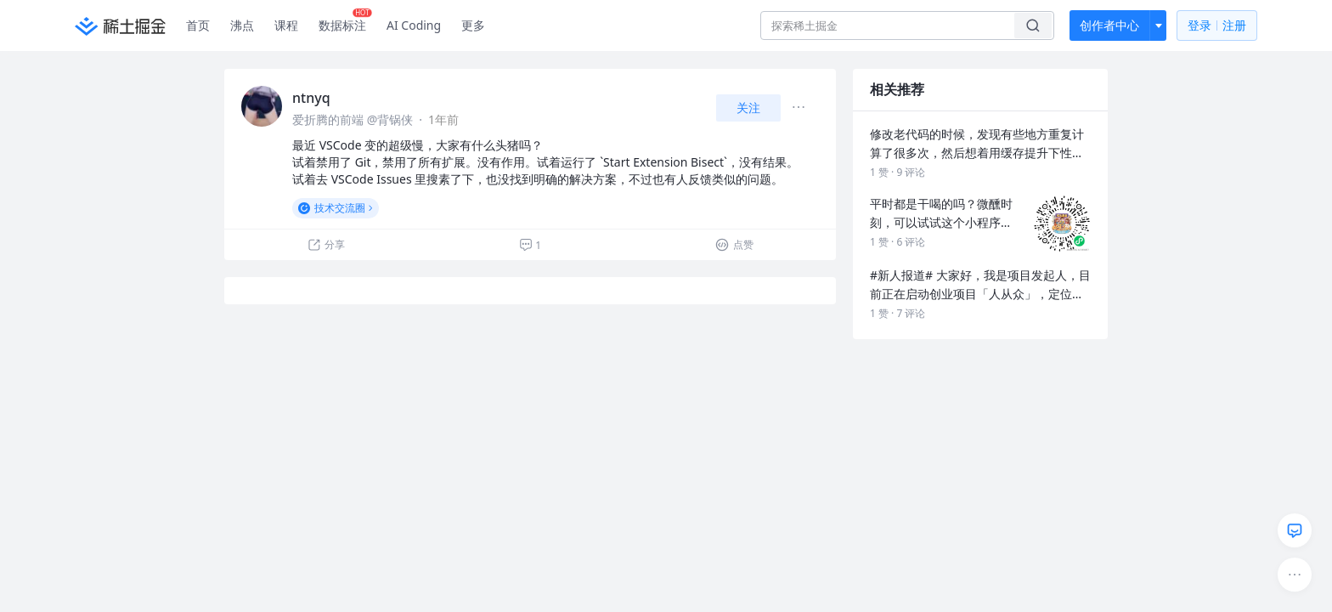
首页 (198, 25)
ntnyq (311, 97)
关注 (748, 107)
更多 (473, 25)
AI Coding (414, 25)
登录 (1217, 26)
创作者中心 (1109, 25)
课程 (286, 25)
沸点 (242, 25)
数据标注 (345, 21)
